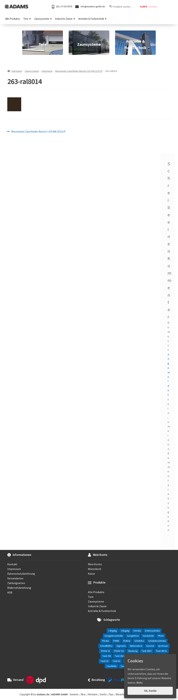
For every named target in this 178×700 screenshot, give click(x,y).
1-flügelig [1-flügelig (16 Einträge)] (112, 630)
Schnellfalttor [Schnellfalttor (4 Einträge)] (106, 645)
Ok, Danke (150, 690)
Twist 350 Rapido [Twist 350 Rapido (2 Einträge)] (123, 656)
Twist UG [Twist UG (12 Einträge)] (104, 661)
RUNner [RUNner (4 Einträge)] (126, 640)
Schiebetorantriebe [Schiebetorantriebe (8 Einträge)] (157, 640)
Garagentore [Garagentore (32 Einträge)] (133, 635)
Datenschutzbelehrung (21, 573)
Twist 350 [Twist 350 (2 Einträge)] (106, 656)
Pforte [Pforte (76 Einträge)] (161, 635)
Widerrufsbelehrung (19, 587)
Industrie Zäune (65, 18)
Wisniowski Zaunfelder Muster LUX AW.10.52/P (79, 71)
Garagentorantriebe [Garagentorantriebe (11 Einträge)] (113, 635)
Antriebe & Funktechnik (92, 18)
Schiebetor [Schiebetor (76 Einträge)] (139, 640)
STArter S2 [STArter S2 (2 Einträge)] (105, 651)
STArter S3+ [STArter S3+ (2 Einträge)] (119, 651)
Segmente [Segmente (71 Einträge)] (121, 645)
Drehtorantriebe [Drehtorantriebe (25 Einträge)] (152, 630)
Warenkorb (94, 569)
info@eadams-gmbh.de (90, 7)
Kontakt (12, 564)
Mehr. (139, 682)
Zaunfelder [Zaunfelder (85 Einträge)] (111, 666)
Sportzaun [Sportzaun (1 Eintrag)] (163, 645)
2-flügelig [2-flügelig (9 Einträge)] (125, 630)
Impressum (14, 569)
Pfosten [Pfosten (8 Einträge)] (105, 640)
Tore (27, 18)
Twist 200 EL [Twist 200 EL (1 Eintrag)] (161, 651)
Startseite (16, 71)
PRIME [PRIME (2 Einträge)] (116, 640)
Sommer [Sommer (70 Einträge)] (150, 645)
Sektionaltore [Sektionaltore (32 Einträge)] (136, 645)
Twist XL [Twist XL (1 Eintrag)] (116, 661)
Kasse (91, 573)
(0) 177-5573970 (62, 7)
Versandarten (15, 578)
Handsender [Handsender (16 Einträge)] (148, 635)
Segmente (47, 71)
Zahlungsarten (16, 583)
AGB (9, 592)
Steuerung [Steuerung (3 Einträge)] (132, 651)
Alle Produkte (12, 18)
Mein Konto (95, 564)
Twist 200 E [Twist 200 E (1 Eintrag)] (146, 651)
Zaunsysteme (43, 18)
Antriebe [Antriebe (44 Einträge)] (137, 630)
